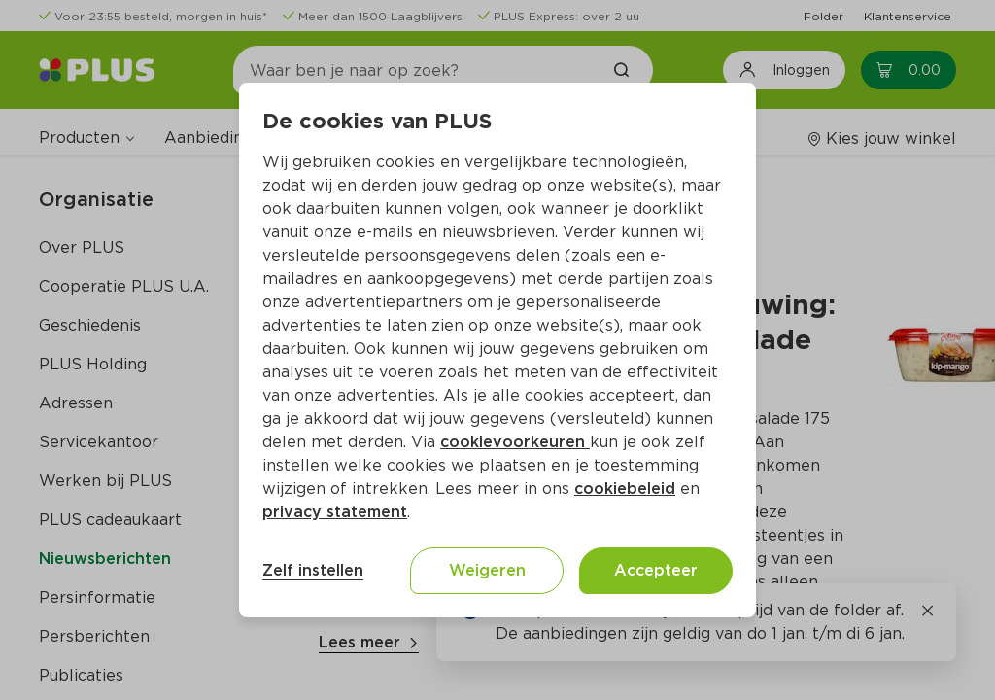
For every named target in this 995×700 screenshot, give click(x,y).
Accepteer (656, 570)
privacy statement (334, 512)
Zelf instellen (312, 570)
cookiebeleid (624, 488)
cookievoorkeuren (515, 442)
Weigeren (487, 570)
